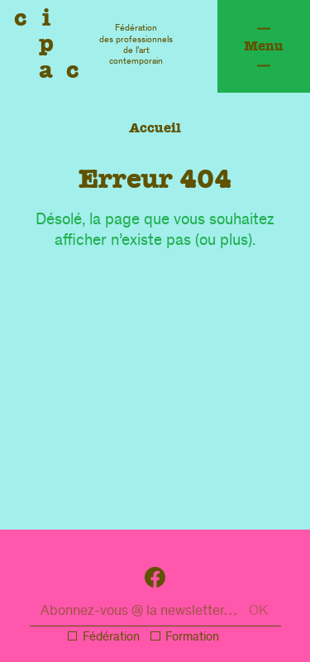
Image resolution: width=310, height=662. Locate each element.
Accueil (155, 128)
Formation (192, 638)
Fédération (111, 638)
